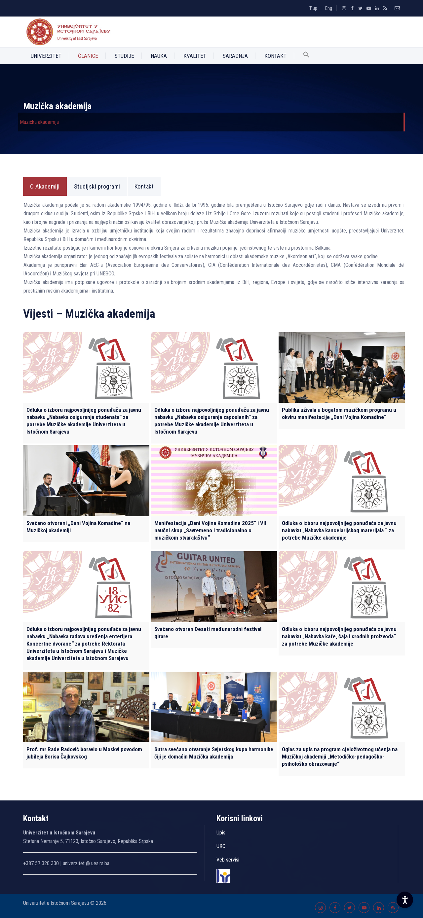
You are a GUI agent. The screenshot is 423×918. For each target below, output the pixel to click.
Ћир (313, 8)
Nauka (159, 56)
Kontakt (275, 56)
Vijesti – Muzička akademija (89, 314)
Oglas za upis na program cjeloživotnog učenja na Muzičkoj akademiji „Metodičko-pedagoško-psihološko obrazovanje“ (340, 756)
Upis (220, 833)
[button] (306, 56)
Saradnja (235, 56)
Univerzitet (46, 56)
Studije (124, 56)
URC (220, 846)
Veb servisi (227, 860)
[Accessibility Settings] (405, 900)
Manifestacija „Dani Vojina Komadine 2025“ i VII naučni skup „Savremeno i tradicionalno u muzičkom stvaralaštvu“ (210, 530)
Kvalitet (194, 56)
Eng (328, 8)
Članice (88, 56)
